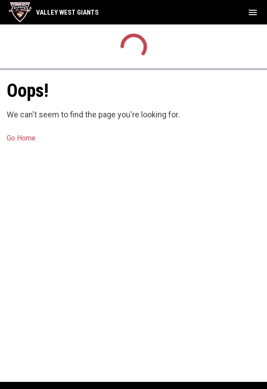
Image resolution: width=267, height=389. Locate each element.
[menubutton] (252, 12)
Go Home (21, 138)
